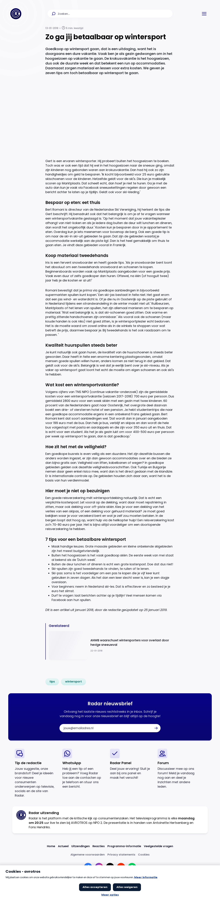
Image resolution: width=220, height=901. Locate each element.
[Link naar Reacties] (98, 846)
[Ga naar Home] (15, 13)
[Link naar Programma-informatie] (124, 846)
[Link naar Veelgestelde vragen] (158, 846)
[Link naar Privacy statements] (121, 854)
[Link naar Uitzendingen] (80, 846)
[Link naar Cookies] (144, 854)
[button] (204, 13)
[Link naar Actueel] (63, 846)
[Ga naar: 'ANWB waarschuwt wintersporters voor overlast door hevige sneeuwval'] (112, 645)
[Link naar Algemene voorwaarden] (87, 854)
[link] (52, 681)
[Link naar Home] (51, 846)
